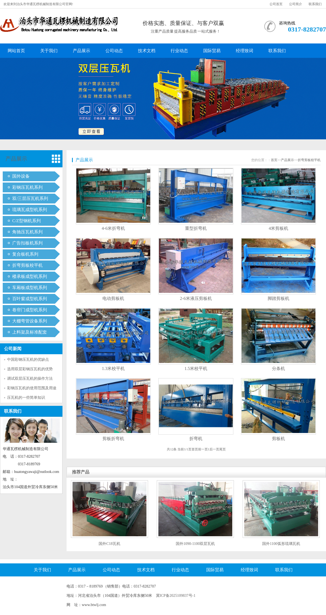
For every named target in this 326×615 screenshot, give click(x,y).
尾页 (222, 449)
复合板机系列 (25, 254)
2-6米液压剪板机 (196, 298)
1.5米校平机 (195, 368)
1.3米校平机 (113, 368)
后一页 (214, 449)
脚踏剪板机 (278, 298)
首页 (274, 160)
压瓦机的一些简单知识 (26, 398)
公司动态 (114, 50)
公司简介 (295, 4)
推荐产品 (80, 472)
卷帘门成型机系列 (29, 310)
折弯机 (195, 438)
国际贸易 (212, 50)
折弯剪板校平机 (27, 265)
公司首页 (276, 4)
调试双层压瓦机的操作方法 (30, 378)
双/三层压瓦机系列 (30, 198)
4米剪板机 (278, 228)
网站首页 (16, 50)
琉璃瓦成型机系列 (29, 209)
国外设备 (21, 176)
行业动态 (179, 50)
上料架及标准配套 (29, 332)
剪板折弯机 (113, 438)
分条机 (278, 368)
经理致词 (244, 50)
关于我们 (49, 50)
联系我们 (315, 4)
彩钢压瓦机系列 (27, 187)
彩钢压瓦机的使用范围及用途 (32, 388)
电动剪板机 (113, 298)
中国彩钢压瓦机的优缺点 (28, 359)
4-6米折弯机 (113, 228)
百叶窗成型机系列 (29, 298)
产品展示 (81, 50)
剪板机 (278, 438)
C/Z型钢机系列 (26, 220)
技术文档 (146, 50)
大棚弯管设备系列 (29, 321)
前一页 (203, 449)
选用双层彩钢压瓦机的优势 (30, 369)
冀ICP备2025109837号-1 (175, 596)
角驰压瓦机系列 (27, 232)
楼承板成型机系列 (29, 276)
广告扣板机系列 (27, 243)
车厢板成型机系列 (29, 287)
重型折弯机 (196, 228)
